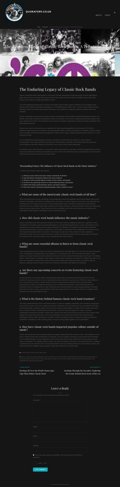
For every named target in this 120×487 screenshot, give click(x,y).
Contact (107, 12)
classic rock (45, 27)
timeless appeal (77, 358)
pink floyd (43, 358)
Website (36, 446)
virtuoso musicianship (36, 360)
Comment (37, 400)
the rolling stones (65, 358)
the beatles (55, 358)
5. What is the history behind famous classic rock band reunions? (44, 185)
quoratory (67, 60)
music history (35, 358)
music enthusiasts (25, 358)
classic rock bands (31, 356)
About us (99, 12)
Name (35, 427)
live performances (91, 356)
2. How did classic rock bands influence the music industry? (42, 178)
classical (33, 352)
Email (35, 436)
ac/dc (23, 356)
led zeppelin (81, 356)
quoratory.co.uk (38, 11)
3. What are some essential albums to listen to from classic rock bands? (46, 180)
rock (37, 352)
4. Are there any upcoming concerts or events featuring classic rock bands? (47, 182)
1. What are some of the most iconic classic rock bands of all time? (44, 176)
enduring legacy (43, 356)
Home (39, 27)
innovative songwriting (69, 356)
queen (49, 358)
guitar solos (53, 356)
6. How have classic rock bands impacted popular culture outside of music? (47, 187)
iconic (59, 356)
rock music (43, 352)
